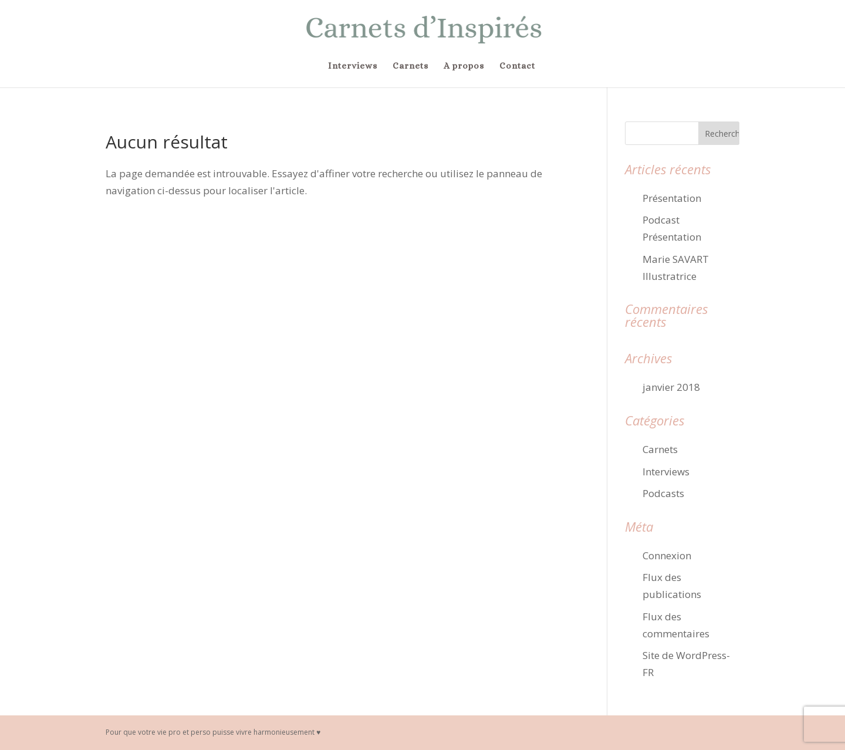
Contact (517, 66)
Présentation (672, 198)
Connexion (667, 555)
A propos (464, 66)
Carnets (410, 66)
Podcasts (663, 493)
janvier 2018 (671, 387)
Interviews (352, 66)
